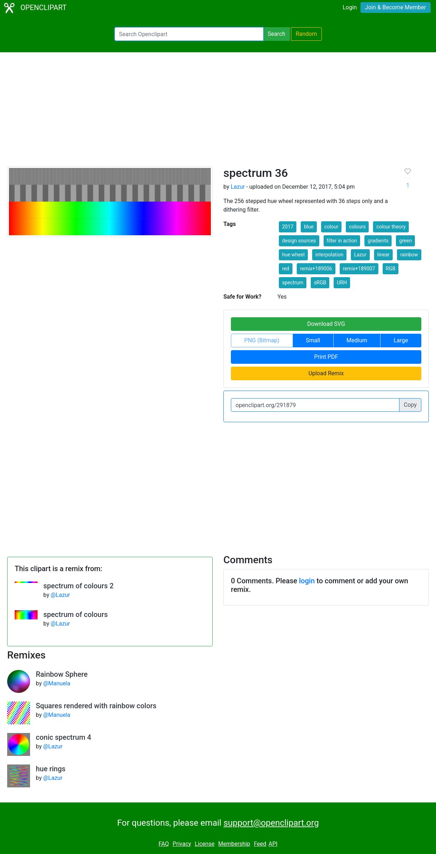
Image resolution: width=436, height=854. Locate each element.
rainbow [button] (409, 254)
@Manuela (56, 683)
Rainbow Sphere (62, 674)
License (204, 843)
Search (276, 33)
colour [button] (331, 227)
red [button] (285, 268)
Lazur (238, 186)
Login (350, 7)
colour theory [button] (391, 227)
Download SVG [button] (326, 323)
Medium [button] (357, 340)
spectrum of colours (75, 614)
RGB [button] (391, 268)
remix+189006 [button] (316, 268)
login (307, 580)
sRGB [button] (320, 282)
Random (306, 33)
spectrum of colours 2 (78, 586)
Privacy (182, 843)
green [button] (405, 240)
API (272, 843)
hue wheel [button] (293, 254)
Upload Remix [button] (326, 373)
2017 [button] (287, 227)
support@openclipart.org (271, 823)
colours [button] (357, 227)
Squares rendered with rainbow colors (96, 705)
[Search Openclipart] (189, 34)
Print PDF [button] (326, 356)
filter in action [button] (342, 240)
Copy (410, 404)
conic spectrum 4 (63, 737)
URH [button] (342, 282)
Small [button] (313, 340)
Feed (260, 843)
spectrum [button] (292, 282)
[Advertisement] (218, 112)
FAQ (164, 843)
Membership (234, 843)
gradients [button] (378, 240)
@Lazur (60, 595)
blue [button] (308, 227)
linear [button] (383, 254)
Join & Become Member (395, 7)
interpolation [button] (329, 254)
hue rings (51, 768)
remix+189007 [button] (359, 268)
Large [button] (401, 340)
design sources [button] (299, 240)
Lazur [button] (360, 254)
